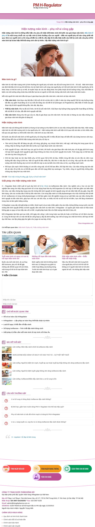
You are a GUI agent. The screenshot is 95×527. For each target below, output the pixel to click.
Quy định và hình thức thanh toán (15, 509)
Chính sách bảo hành (11, 515)
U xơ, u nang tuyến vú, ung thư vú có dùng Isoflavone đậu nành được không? (38, 422)
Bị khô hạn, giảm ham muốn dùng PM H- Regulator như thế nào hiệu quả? (37, 407)
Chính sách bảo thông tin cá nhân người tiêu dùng (21, 525)
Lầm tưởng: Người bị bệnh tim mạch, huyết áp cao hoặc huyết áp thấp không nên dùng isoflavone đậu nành (51, 363)
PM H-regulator (47, 6)
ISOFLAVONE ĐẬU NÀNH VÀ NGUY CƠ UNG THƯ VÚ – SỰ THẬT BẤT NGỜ (41, 355)
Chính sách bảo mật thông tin (14, 522)
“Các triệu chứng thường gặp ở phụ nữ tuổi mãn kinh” (27, 177)
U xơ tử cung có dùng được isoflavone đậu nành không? (31, 399)
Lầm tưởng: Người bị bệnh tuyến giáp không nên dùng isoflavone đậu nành (39, 371)
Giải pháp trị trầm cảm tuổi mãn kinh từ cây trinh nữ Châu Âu (27, 332)
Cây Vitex (44, 186)
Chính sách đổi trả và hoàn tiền (15, 512)
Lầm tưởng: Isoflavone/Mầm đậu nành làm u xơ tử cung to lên (35, 379)
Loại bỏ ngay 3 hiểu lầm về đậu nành (17, 324)
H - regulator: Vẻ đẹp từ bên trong (23, 437)
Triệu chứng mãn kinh (41, 227)
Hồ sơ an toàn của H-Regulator (15, 317)
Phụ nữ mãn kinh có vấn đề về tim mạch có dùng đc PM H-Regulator (35, 414)
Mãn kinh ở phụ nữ (25, 227)
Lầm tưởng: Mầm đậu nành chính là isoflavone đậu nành (33, 347)
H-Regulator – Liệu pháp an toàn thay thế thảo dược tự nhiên (27, 320)
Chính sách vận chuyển (12, 518)
